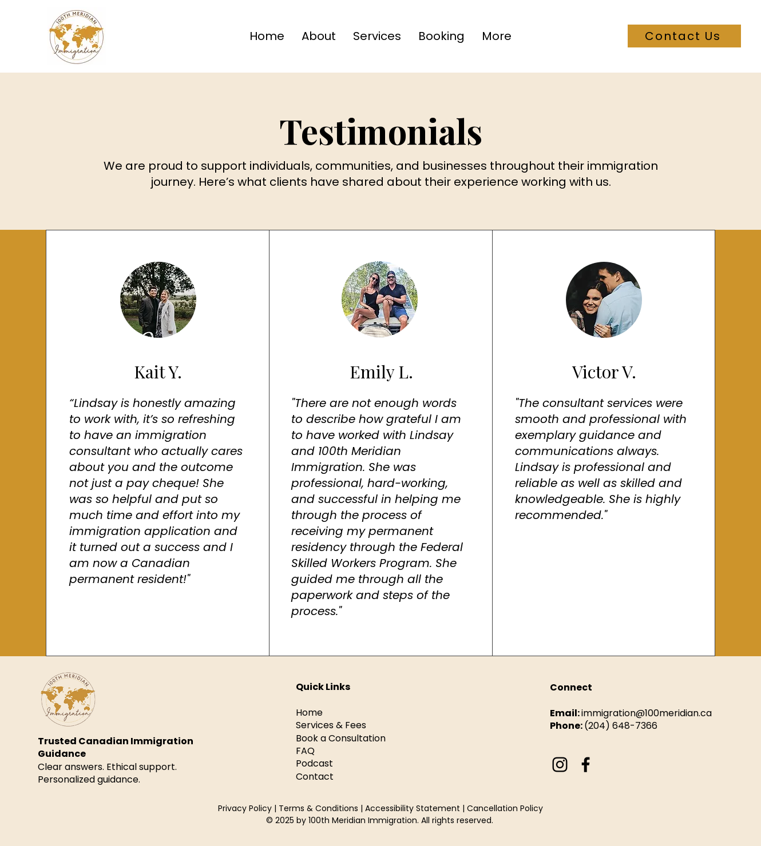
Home (309, 712)
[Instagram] (560, 765)
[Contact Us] (684, 36)
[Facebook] (586, 765)
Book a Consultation (341, 738)
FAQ (305, 750)
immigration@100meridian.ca (646, 713)
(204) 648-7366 (620, 725)
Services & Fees (331, 725)
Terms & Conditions (319, 808)
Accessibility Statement (412, 808)
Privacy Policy (245, 808)
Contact (315, 776)
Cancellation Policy (505, 808)
